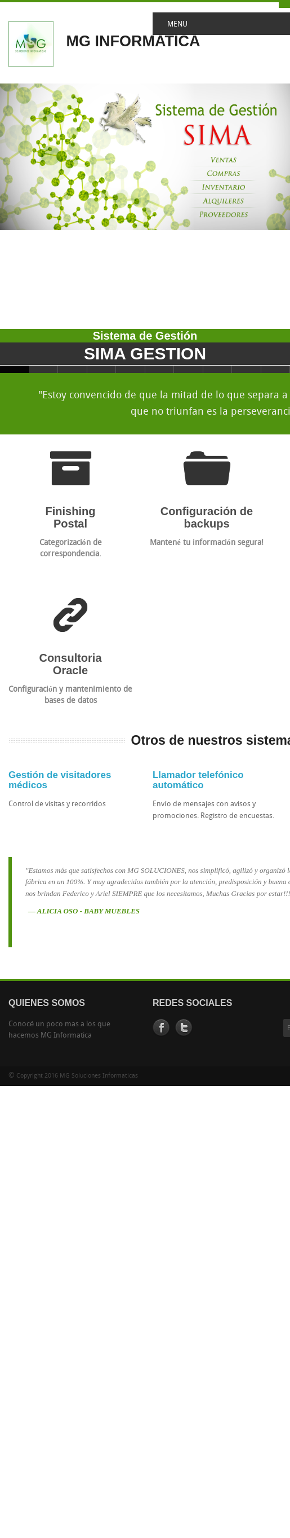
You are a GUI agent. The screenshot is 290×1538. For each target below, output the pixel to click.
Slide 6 (160, 369)
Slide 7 (188, 369)
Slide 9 (246, 369)
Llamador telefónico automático (198, 780)
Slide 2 (44, 369)
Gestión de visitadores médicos (59, 780)
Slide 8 (218, 369)
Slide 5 (130, 369)
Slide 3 (72, 369)
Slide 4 (102, 369)
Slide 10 (276, 369)
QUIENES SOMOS (46, 1003)
